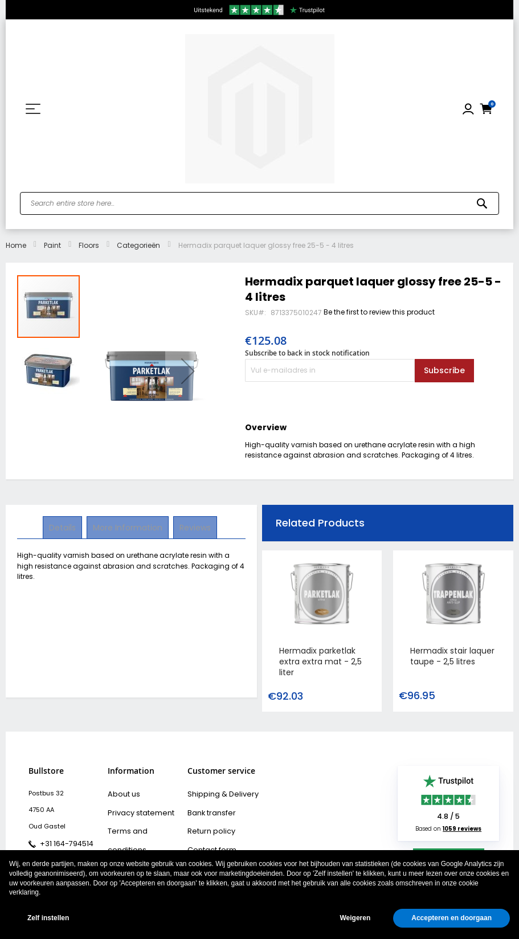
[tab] (63, 527)
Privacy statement (137, 809)
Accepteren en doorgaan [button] (451, 918)
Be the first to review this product (379, 312)
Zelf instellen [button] (48, 918)
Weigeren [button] (355, 918)
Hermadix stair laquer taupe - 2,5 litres (452, 656)
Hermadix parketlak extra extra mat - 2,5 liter (320, 661)
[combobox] (259, 203)
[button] (188, 371)
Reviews (194, 527)
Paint (52, 245)
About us (122, 793)
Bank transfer (208, 809)
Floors (89, 245)
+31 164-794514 (63, 842)
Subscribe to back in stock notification (307, 353)
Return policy (207, 826)
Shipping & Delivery (217, 793)
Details (63, 527)
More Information (127, 527)
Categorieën (138, 245)
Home (16, 245)
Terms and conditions (143, 826)
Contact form (208, 842)
